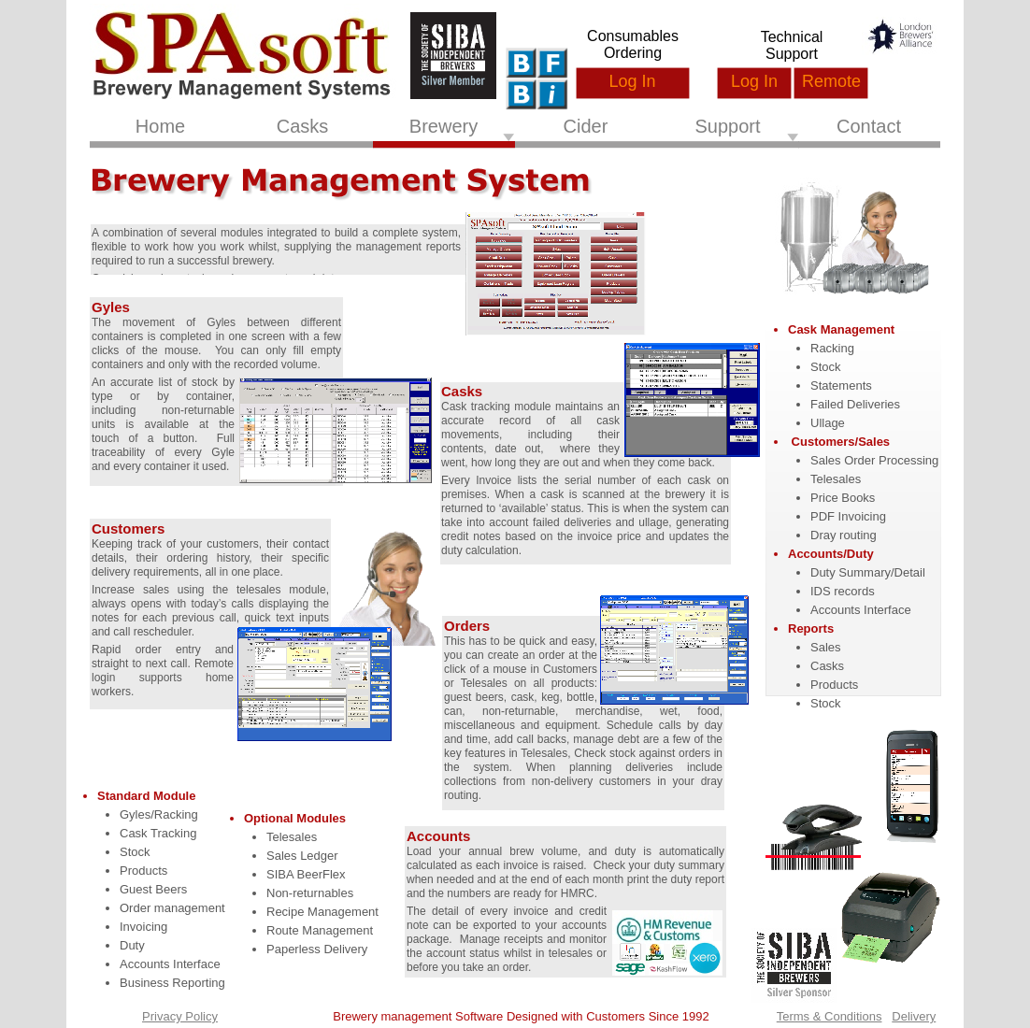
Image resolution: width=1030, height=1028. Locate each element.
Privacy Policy (180, 1016)
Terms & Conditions (829, 1016)
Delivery (914, 1016)
